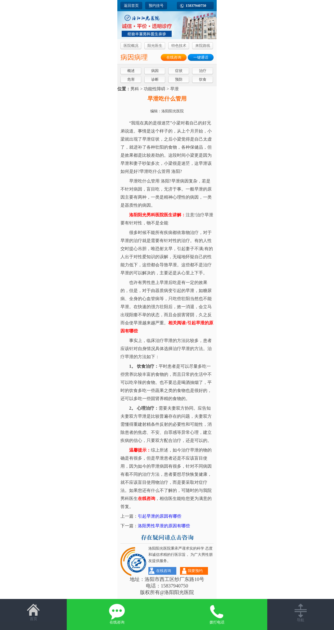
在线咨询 (173, 57)
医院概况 (131, 45)
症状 (179, 71)
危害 (131, 79)
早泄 (174, 89)
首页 (33, 612)
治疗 (202, 71)
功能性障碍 (154, 89)
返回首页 (131, 5)
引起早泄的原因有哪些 (159, 516)
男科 (134, 89)
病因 (155, 71)
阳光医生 (154, 45)
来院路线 (202, 45)
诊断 (155, 79)
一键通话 (200, 57)
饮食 (202, 79)
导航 (300, 613)
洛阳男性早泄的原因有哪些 (164, 526)
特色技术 (178, 45)
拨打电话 (217, 614)
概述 (131, 71)
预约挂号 (156, 5)
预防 (179, 79)
